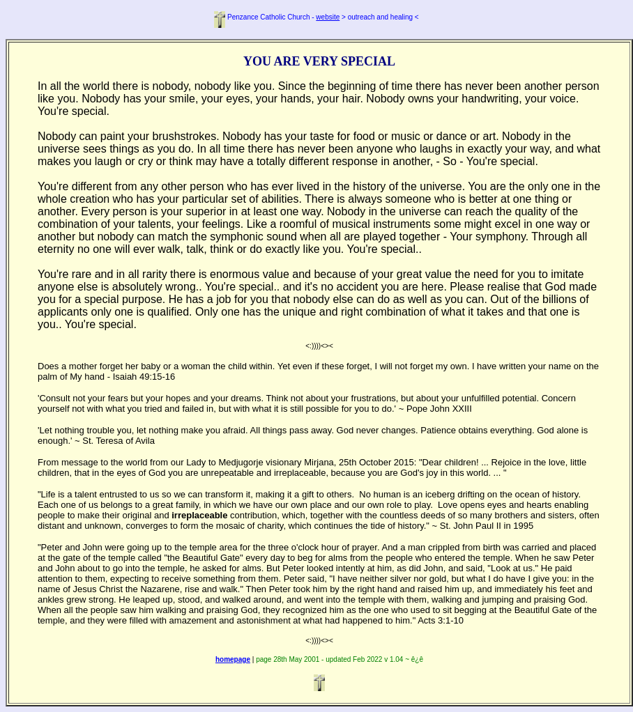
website (328, 17)
